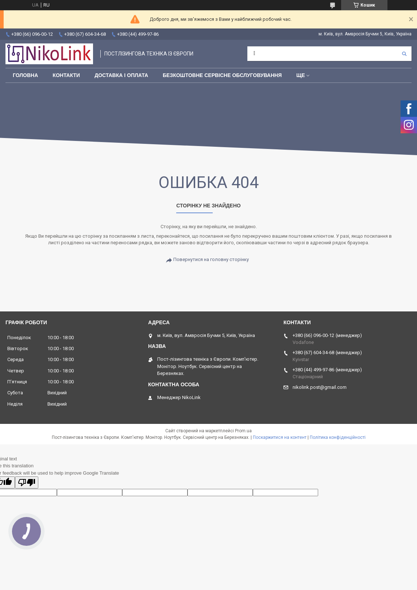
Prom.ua (243, 430)
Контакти (66, 75)
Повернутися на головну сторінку (211, 259)
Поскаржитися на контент (279, 437)
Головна (25, 75)
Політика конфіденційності (338, 437)
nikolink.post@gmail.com (320, 387)
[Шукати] (404, 53)
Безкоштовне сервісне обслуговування (222, 75)
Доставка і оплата (121, 75)
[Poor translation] (26, 482)
